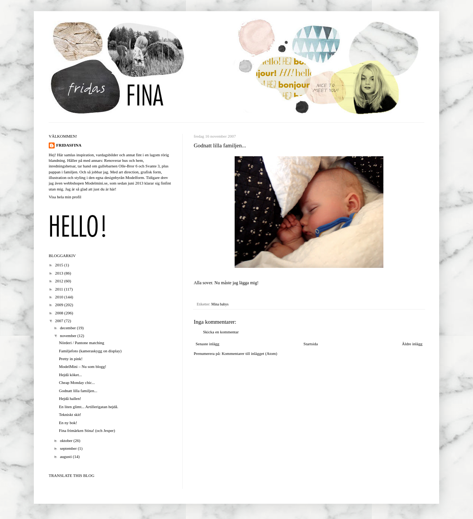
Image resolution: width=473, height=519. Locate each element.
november (68, 335)
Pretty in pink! (71, 358)
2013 (59, 273)
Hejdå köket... (70, 374)
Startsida (310, 344)
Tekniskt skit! (70, 414)
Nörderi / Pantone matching (81, 342)
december (68, 328)
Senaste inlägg (207, 344)
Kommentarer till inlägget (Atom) (249, 353)
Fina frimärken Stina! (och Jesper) (87, 430)
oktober (66, 440)
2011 (59, 289)
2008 (59, 313)
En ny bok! (68, 422)
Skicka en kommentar (221, 332)
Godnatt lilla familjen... (78, 390)
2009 (59, 304)
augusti (66, 456)
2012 (59, 281)
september (69, 448)
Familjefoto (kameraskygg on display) (90, 351)
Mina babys (219, 304)
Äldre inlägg (412, 344)
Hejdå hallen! (70, 398)
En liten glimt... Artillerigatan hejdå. (88, 406)
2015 (59, 265)
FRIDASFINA (68, 145)
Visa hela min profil (65, 197)
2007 (59, 320)
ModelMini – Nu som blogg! (82, 366)
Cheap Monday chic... (77, 382)
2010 (59, 297)
